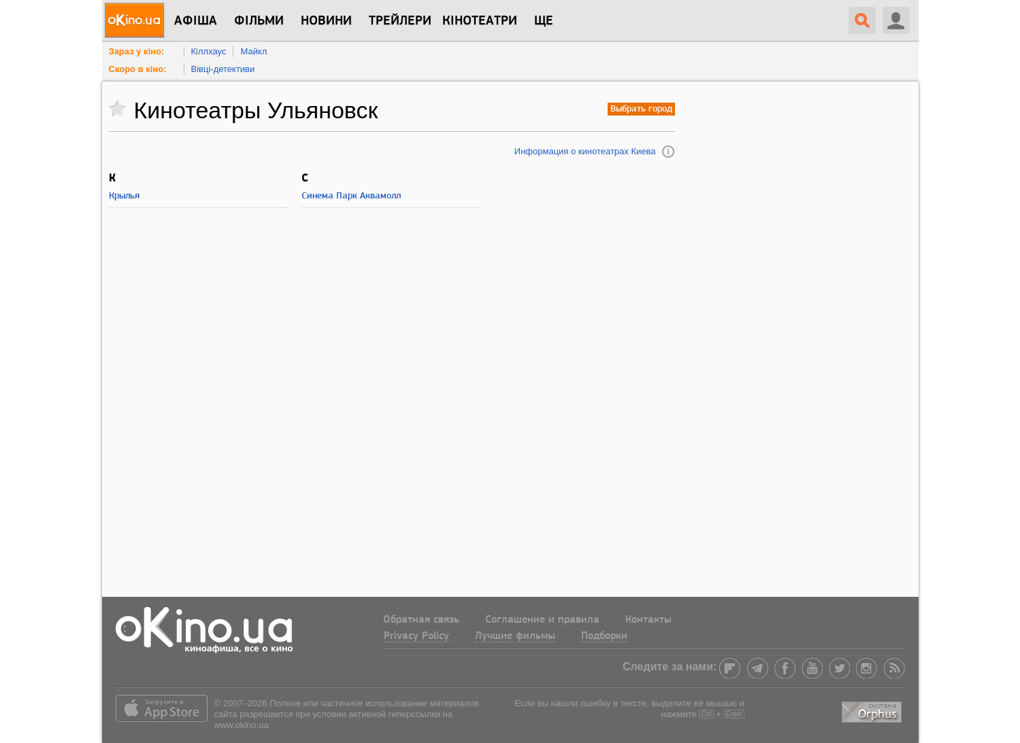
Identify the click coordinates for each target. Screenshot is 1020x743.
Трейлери (400, 21)
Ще (543, 21)
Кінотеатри (479, 21)
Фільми (259, 21)
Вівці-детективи (223, 69)
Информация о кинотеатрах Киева (585, 151)
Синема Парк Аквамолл (351, 196)
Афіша (195, 21)
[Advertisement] (392, 403)
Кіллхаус (209, 51)
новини (326, 21)
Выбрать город (641, 109)
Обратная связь (421, 620)
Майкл (253, 51)
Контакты (648, 620)
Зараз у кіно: (137, 51)
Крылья (124, 196)
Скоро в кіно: (138, 69)
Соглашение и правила (542, 620)
